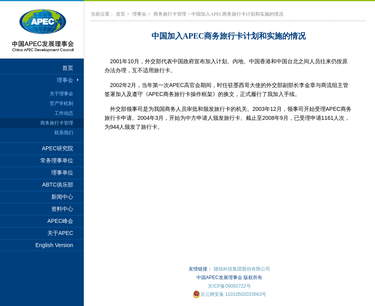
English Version (54, 245)
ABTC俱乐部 (57, 184)
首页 (67, 68)
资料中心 (62, 209)
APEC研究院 (57, 148)
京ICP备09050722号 (229, 286)
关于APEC (60, 233)
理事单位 (62, 172)
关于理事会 (61, 93)
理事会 (65, 80)
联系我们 (63, 132)
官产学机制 (61, 103)
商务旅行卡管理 (56, 123)
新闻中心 (62, 197)
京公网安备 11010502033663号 (230, 294)
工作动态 (63, 113)
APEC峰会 (60, 221)
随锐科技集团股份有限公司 (242, 269)
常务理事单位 (56, 160)
